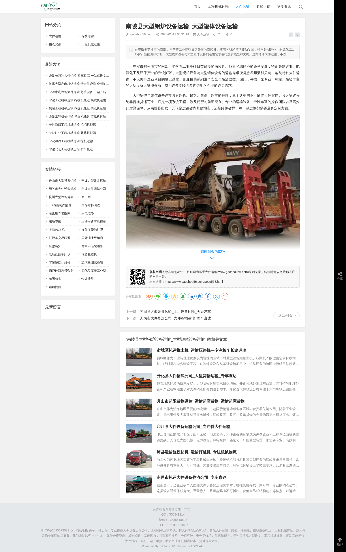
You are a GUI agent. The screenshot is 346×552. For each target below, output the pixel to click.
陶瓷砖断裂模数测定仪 (64, 270)
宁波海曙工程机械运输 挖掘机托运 (72, 124)
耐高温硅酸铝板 (92, 246)
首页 (197, 6)
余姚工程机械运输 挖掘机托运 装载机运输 (77, 116)
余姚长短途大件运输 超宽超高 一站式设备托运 (80, 75)
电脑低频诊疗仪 (59, 254)
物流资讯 (284, 6)
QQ (166, 296)
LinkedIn (191, 296)
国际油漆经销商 (92, 238)
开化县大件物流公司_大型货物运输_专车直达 (197, 376)
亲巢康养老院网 (59, 213)
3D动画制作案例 (60, 205)
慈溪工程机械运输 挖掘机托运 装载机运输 (77, 108)
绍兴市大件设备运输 (63, 189)
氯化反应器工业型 (93, 270)
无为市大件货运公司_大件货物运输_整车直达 (175, 318)
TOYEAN (197, 546)
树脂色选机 (89, 254)
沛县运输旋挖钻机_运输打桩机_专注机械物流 (197, 452)
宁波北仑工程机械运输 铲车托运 (71, 149)
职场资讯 (55, 221)
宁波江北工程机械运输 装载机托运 (72, 133)
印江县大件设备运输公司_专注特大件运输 (193, 426)
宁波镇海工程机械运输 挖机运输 (71, 141)
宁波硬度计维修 (59, 262)
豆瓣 (183, 296)
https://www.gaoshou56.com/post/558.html (194, 281)
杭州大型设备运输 (61, 197)
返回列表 (285, 315)
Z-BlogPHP (166, 546)
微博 (149, 296)
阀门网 (86, 197)
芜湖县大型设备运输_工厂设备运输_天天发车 (175, 311)
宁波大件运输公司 (93, 189)
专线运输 (263, 6)
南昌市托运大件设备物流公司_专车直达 (191, 477)
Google (225, 296)
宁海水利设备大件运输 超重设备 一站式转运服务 (82, 92)
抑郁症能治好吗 (92, 229)
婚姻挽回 (55, 287)
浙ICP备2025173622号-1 (58, 530)
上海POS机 (57, 229)
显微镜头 (55, 246)
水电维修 (87, 213)
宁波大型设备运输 (93, 180)
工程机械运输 (218, 6)
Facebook (208, 296)
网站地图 (82, 530)
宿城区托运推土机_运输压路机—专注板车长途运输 (201, 350)
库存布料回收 (90, 205)
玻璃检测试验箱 (92, 262)
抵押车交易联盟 (59, 238)
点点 (199, 296)
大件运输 (242, 6)
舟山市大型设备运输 (63, 180)
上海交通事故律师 (93, 221)
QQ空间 (174, 296)
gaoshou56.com (141, 34)
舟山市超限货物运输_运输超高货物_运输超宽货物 (200, 401)
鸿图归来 (55, 279)
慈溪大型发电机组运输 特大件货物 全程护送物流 (82, 84)
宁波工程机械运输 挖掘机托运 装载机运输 (77, 100)
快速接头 (87, 279)
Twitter (216, 296)
